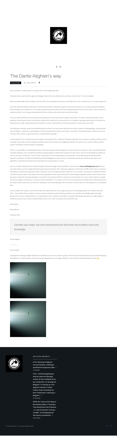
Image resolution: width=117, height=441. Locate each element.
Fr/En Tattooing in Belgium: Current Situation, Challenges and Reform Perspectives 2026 (43, 364)
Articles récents (41, 356)
